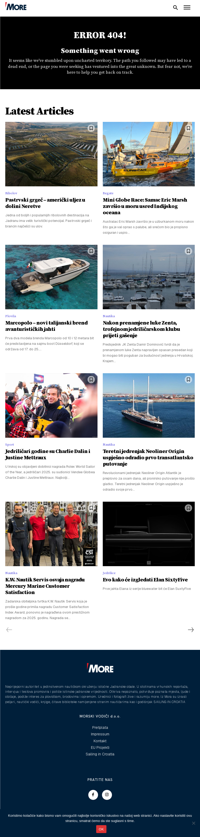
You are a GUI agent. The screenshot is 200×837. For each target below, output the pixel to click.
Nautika (109, 316)
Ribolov (11, 193)
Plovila (10, 316)
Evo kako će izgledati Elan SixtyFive (145, 580)
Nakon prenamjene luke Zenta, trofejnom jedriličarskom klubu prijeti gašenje (141, 329)
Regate (108, 193)
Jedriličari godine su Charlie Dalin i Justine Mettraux (47, 454)
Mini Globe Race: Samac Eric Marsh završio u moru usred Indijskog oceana (145, 206)
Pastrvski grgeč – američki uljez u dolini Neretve (45, 203)
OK (101, 829)
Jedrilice (109, 573)
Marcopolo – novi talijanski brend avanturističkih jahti (46, 326)
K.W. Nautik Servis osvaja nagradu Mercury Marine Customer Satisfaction (45, 586)
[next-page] (190, 630)
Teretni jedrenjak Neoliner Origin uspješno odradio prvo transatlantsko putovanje (148, 457)
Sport (9, 444)
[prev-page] (9, 630)
